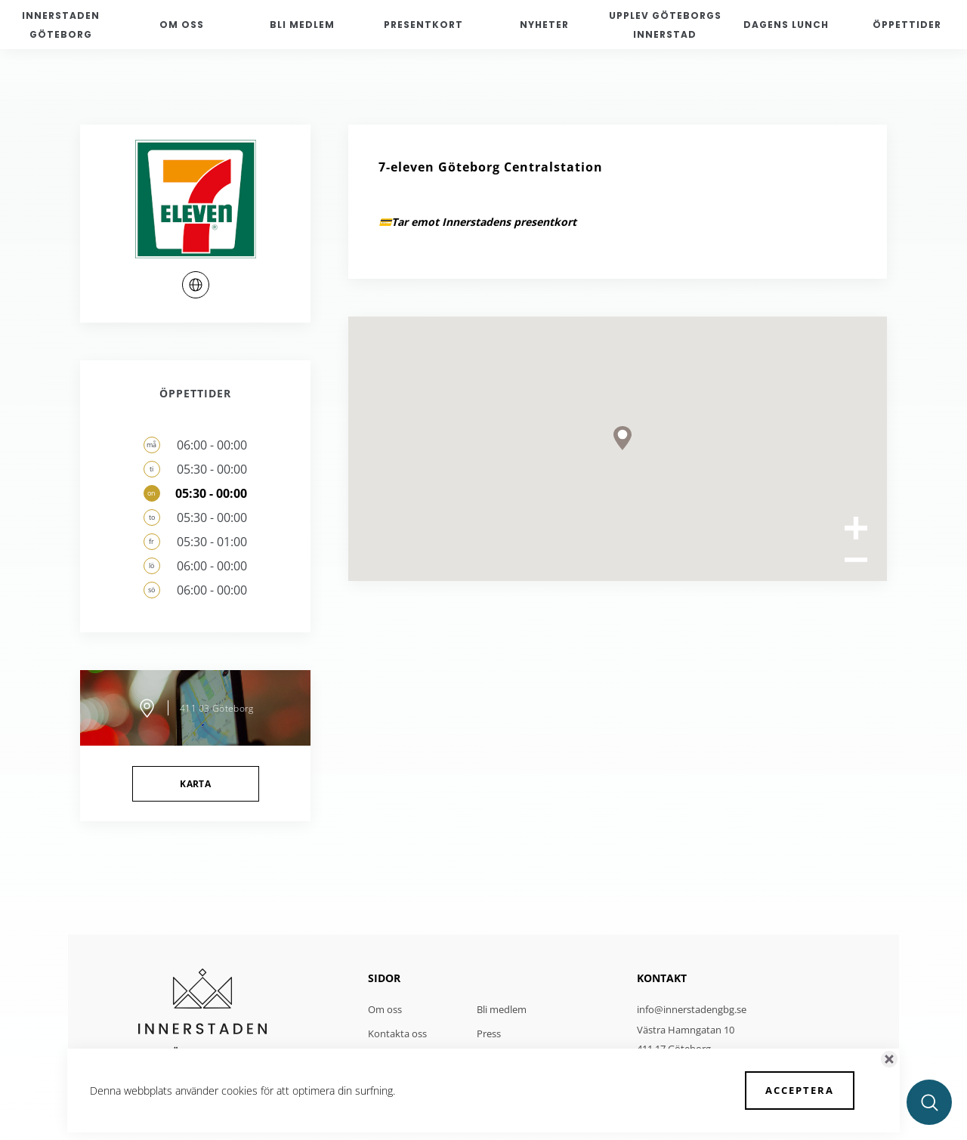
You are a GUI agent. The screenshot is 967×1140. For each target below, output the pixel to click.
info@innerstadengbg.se (691, 1009)
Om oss (385, 1009)
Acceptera (799, 1090)
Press (489, 1033)
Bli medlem (502, 1009)
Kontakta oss (397, 1033)
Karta (195, 783)
